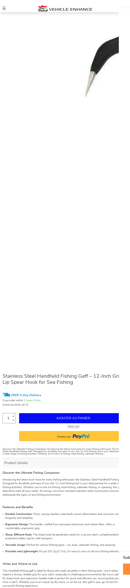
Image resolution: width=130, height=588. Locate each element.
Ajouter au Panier (73, 418)
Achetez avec (73, 436)
